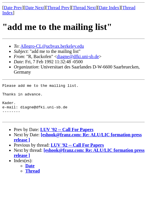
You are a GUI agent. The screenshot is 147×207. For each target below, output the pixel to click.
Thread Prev (58, 7)
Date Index (109, 7)
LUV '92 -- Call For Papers (66, 136)
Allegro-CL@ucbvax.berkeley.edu (52, 46)
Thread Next (84, 7)
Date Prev (13, 7)
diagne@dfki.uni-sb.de (78, 56)
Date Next (34, 7)
